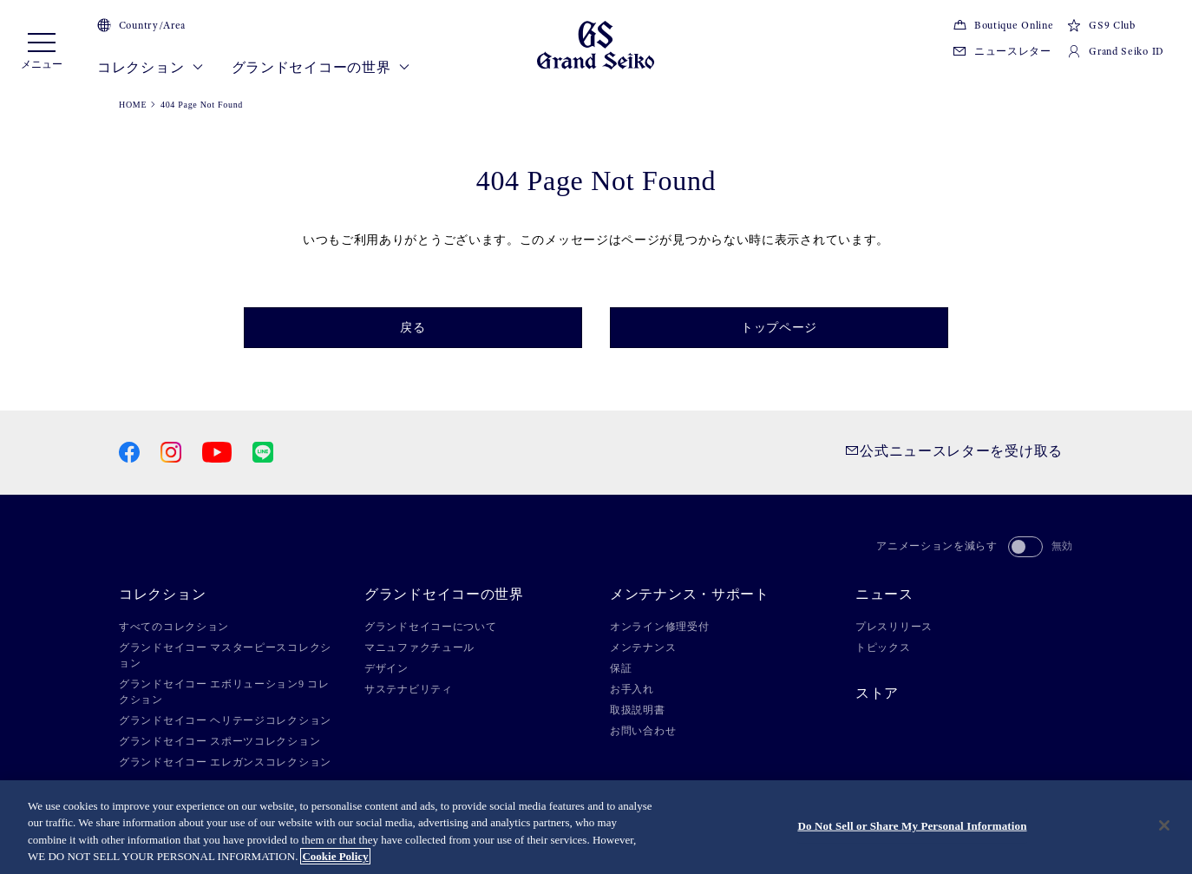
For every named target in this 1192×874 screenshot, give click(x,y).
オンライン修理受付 (659, 627)
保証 (621, 668)
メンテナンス (643, 647)
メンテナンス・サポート (690, 594)
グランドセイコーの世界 (321, 67)
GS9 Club (1101, 25)
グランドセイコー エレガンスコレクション (225, 762)
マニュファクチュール (419, 647)
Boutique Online (1003, 25)
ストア (877, 693)
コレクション (150, 67)
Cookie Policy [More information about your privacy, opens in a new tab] (335, 856)
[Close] (1164, 825)
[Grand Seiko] (595, 43)
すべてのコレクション (174, 627)
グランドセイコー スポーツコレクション (219, 741)
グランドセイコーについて (430, 627)
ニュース (884, 594)
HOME (133, 104)
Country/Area (141, 25)
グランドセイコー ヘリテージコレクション (225, 720)
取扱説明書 (637, 710)
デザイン (386, 668)
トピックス (883, 647)
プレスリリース (894, 627)
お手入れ (632, 689)
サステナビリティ (408, 689)
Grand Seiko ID (1115, 51)
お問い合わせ (643, 731)
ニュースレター (1002, 51)
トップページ (779, 327)
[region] (596, 827)
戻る (412, 327)
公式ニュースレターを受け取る (954, 451)
